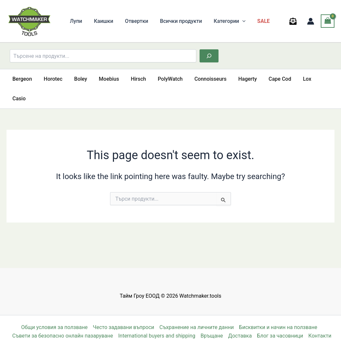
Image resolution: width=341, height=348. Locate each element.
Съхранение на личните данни (196, 327)
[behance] (294, 21)
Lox (294, 79)
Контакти (319, 336)
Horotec (51, 79)
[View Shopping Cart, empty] (327, 21)
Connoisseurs (202, 79)
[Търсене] (209, 55)
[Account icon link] (310, 21)
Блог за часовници (280, 336)
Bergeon (21, 79)
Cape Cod (268, 79)
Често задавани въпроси (123, 327)
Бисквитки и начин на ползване (278, 327)
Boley (77, 79)
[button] (236, 21)
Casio (315, 79)
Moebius (104, 79)
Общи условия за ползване (54, 327)
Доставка (240, 336)
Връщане (212, 336)
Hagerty (237, 79)
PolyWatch (163, 79)
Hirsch (132, 79)
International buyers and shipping (156, 336)
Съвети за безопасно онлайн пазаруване (62, 336)
